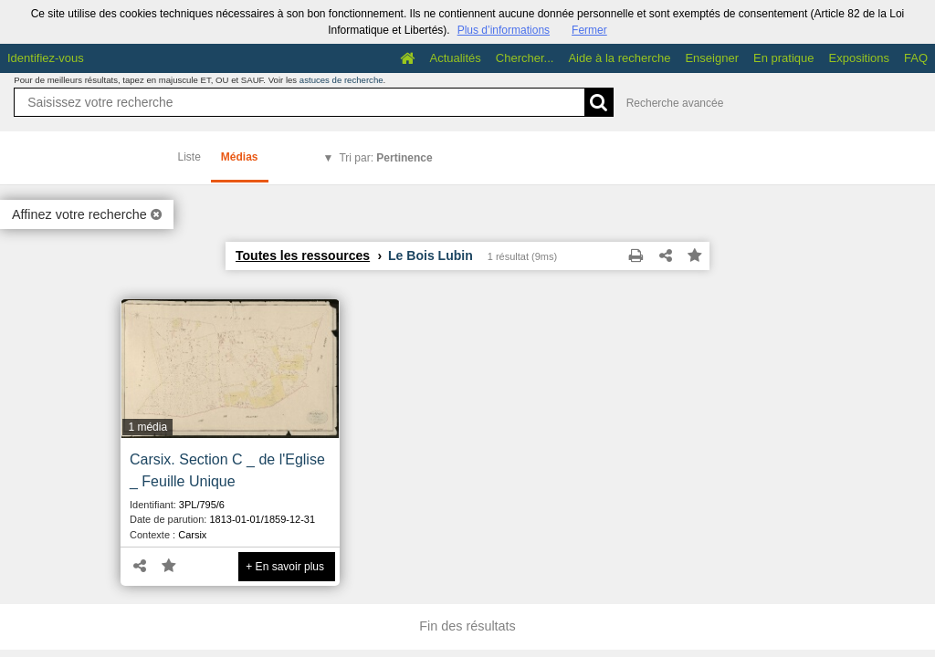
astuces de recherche (341, 80)
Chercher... (525, 58)
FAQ (916, 58)
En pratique (783, 58)
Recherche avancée (675, 103)
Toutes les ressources (303, 255)
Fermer (589, 30)
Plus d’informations (503, 30)
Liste (189, 157)
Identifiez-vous (45, 58)
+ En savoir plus (285, 566)
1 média (147, 427)
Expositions (859, 58)
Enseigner (712, 58)
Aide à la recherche (619, 58)
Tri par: (385, 157)
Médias (239, 157)
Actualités (454, 58)
